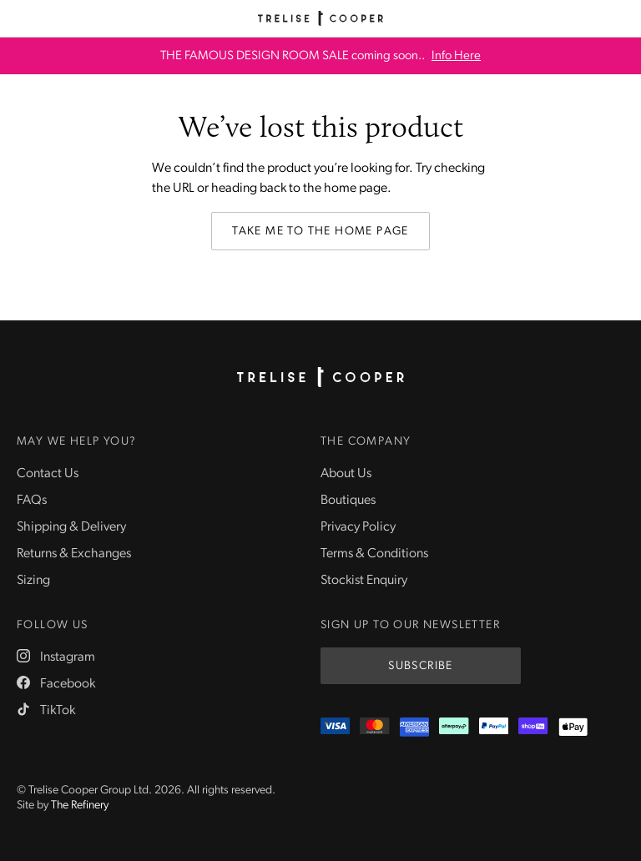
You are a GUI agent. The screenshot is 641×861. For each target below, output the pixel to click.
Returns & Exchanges (74, 554)
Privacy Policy (358, 527)
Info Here (456, 56)
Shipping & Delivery (71, 527)
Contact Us (47, 474)
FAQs (32, 500)
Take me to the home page (320, 231)
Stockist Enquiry (363, 580)
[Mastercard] (374, 727)
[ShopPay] (533, 727)
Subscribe (420, 666)
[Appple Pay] (573, 727)
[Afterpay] (453, 727)
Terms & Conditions (374, 554)
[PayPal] (493, 727)
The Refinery (80, 805)
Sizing (33, 580)
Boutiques (348, 500)
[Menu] (18, 18)
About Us (345, 474)
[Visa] (335, 727)
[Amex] (414, 727)
